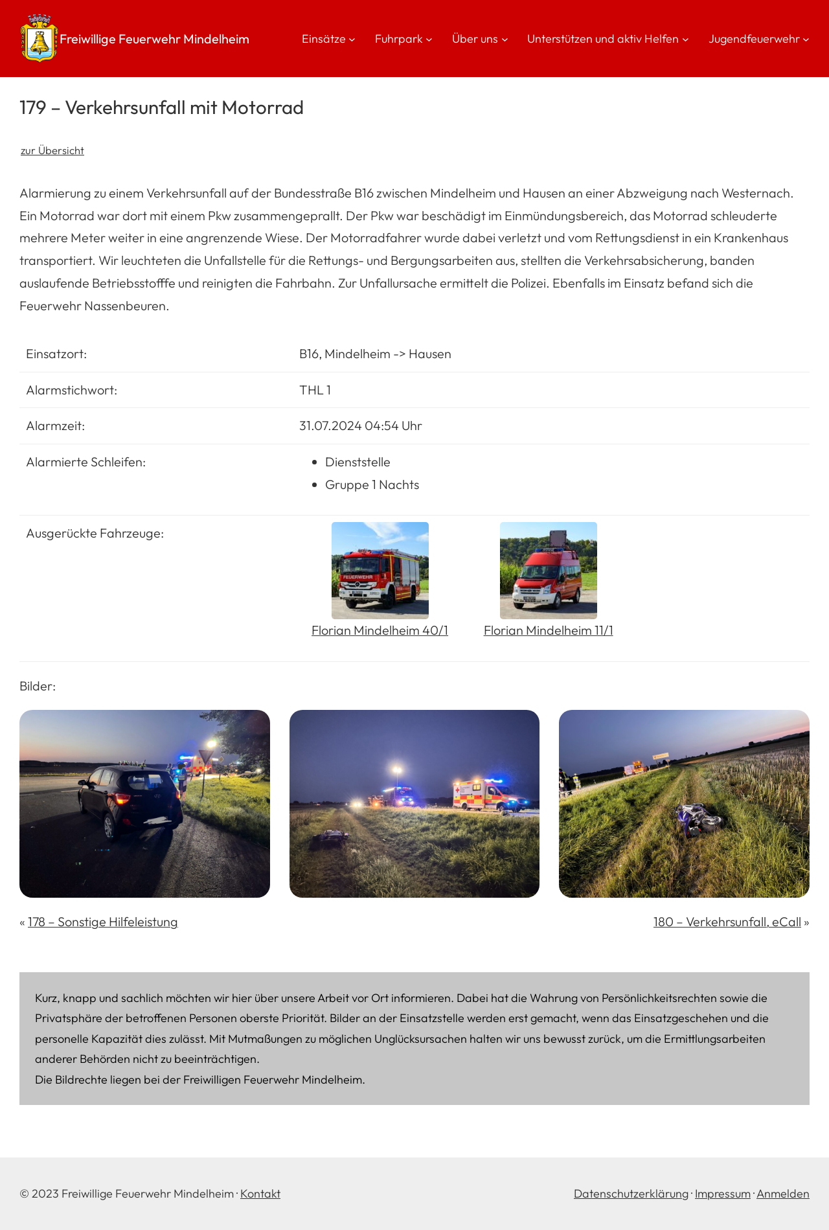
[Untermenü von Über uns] (504, 38)
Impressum (723, 1193)
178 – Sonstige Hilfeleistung (103, 921)
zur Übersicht (52, 150)
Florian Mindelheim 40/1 (380, 630)
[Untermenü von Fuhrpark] (429, 38)
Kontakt (260, 1193)
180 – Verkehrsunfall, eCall (727, 921)
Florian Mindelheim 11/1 (548, 630)
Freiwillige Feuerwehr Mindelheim (154, 38)
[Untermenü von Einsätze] (352, 38)
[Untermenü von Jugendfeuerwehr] (806, 38)
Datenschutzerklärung (631, 1193)
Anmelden (783, 1193)
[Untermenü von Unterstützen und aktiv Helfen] (685, 38)
